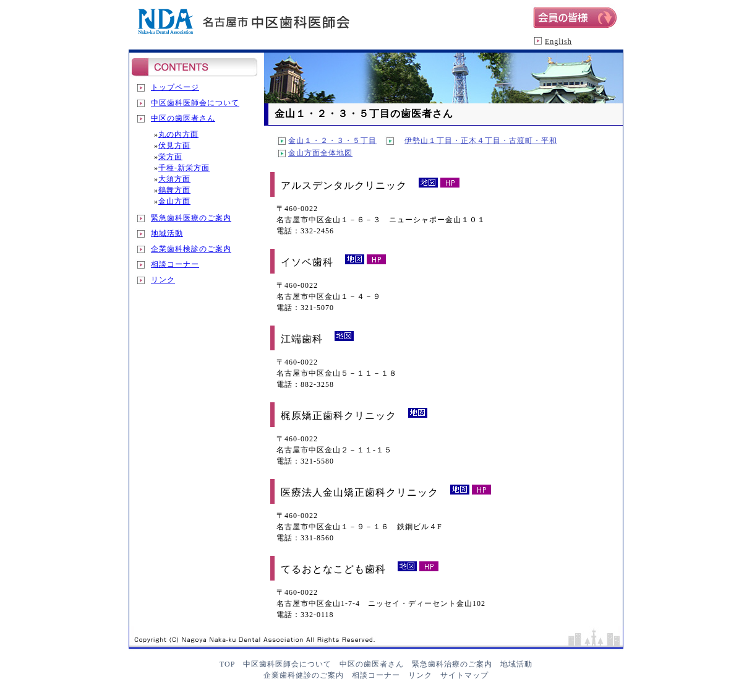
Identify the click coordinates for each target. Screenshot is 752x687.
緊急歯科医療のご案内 (191, 218)
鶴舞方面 (174, 190)
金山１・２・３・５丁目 (332, 140)
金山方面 (174, 201)
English (558, 41)
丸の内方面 (178, 134)
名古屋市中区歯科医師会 (246, 24)
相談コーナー (175, 264)
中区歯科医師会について (195, 102)
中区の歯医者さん (183, 118)
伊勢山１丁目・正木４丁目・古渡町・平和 (480, 140)
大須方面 (174, 179)
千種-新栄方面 (184, 167)
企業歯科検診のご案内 (191, 248)
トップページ (175, 87)
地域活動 (167, 233)
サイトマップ (464, 675)
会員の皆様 (577, 16)
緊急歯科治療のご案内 (452, 664)
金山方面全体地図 (320, 153)
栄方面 (170, 156)
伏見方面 (174, 145)
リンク (163, 279)
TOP (227, 664)
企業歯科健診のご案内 (303, 675)
